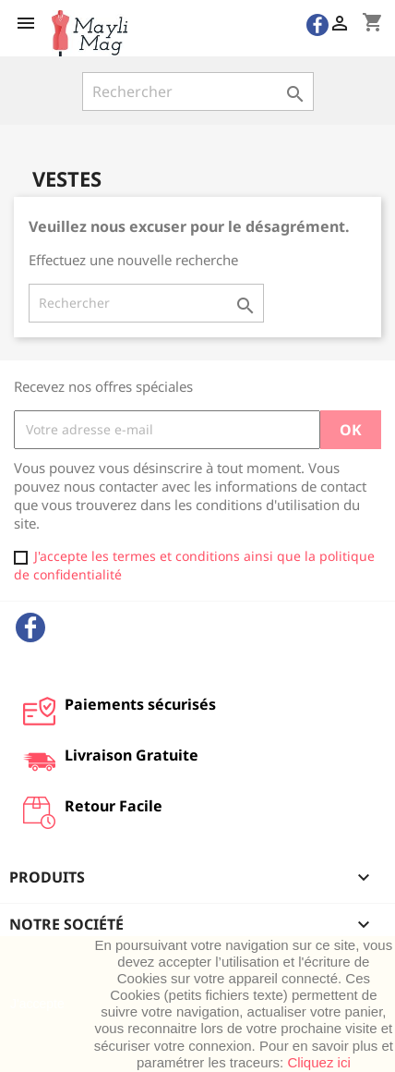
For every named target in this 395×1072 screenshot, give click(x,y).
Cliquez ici (318, 1062)
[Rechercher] (198, 91)
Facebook (30, 627)
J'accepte (37, 1003)
